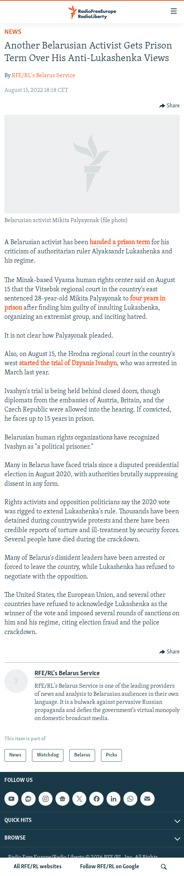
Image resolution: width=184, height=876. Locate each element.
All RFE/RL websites (38, 867)
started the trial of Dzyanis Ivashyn (68, 363)
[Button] (169, 106)
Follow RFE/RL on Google (109, 867)
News (12, 32)
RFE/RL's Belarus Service (43, 76)
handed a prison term (120, 242)
